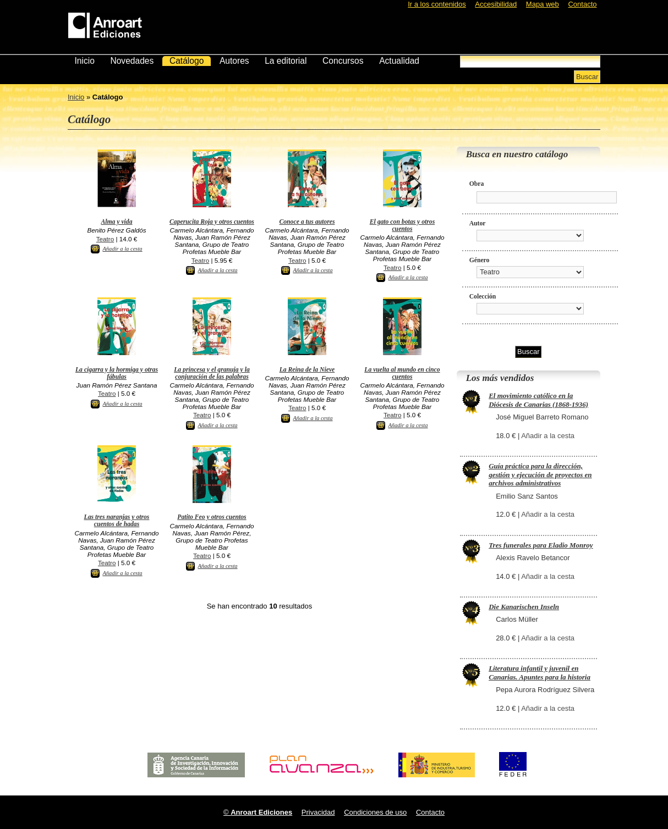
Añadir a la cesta (122, 249)
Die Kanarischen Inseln (524, 607)
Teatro (105, 238)
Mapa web (542, 4)
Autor (477, 223)
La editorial (285, 60)
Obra (476, 183)
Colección (482, 296)
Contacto (582, 4)
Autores (234, 60)
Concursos (343, 60)
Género (479, 260)
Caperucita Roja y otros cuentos (211, 221)
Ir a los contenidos (437, 4)
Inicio (84, 60)
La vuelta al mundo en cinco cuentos (402, 373)
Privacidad (318, 812)
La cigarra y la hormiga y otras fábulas (116, 373)
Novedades (132, 60)
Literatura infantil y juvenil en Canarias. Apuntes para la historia (539, 672)
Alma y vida (116, 221)
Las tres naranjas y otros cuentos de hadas (117, 520)
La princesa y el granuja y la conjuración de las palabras (212, 373)
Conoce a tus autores (307, 221)
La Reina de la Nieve (307, 369)
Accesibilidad (496, 4)
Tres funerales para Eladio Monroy (541, 545)
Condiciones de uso (375, 812)
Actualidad (399, 60)
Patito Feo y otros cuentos (211, 517)
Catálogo (186, 60)
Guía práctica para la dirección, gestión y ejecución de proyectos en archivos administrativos (540, 474)
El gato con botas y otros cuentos (402, 225)
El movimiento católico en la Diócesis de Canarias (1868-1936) (538, 399)
